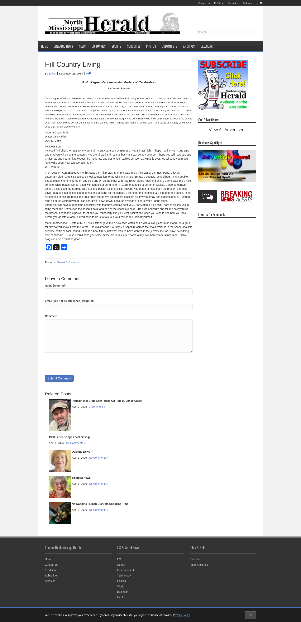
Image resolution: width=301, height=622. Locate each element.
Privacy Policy (181, 615)
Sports (116, 46)
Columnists (169, 46)
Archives (247, 3)
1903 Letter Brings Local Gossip (69, 437)
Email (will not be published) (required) (69, 300)
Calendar (207, 46)
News (82, 46)
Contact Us (204, 3)
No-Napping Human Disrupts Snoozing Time (100, 503)
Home (44, 46)
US (119, 559)
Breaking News (63, 46)
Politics (121, 580)
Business (122, 591)
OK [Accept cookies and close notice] (250, 615)
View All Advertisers (227, 129)
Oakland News (81, 451)
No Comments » (75, 443)
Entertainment (125, 570)
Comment (51, 316)
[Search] (224, 32)
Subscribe (233, 3)
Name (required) (55, 285)
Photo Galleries (198, 564)
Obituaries (99, 46)
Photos (151, 46)
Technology (124, 575)
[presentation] (74, 363)
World (120, 586)
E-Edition (219, 3)
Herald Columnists (68, 262)
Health (121, 597)
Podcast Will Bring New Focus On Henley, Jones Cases (107, 400)
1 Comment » (97, 406)
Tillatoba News (81, 477)
